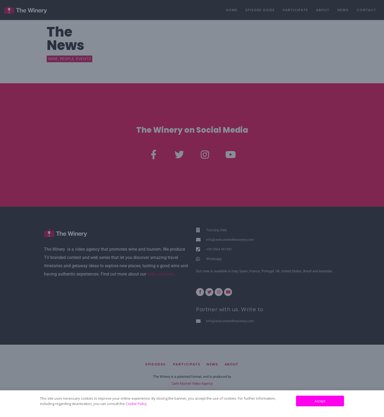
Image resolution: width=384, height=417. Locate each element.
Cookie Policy (136, 403)
